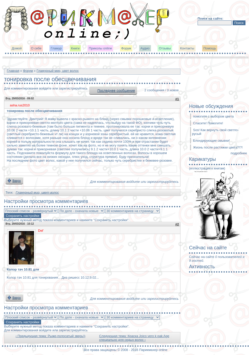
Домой (17, 48)
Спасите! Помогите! (208, 123)
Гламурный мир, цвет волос (58, 71)
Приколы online (100, 48)
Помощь (209, 48)
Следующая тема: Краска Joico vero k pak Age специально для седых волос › (134, 338)
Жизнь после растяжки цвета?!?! (218, 147)
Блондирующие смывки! (211, 140)
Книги (75, 48)
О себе (36, 48)
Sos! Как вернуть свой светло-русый (215, 132)
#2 (177, 224)
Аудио (145, 48)
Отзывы (165, 48)
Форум (126, 48)
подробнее (239, 153)
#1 (177, 99)
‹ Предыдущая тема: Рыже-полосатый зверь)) (50, 336)
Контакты (187, 48)
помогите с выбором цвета (213, 116)
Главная (13, 71)
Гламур (56, 48)
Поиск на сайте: (210, 18)
